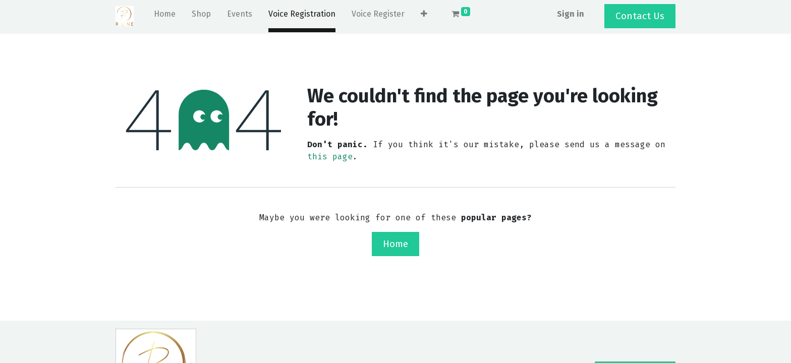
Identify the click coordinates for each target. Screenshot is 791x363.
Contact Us (639, 16)
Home (395, 244)
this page (330, 156)
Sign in (570, 14)
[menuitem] (165, 16)
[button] (424, 16)
